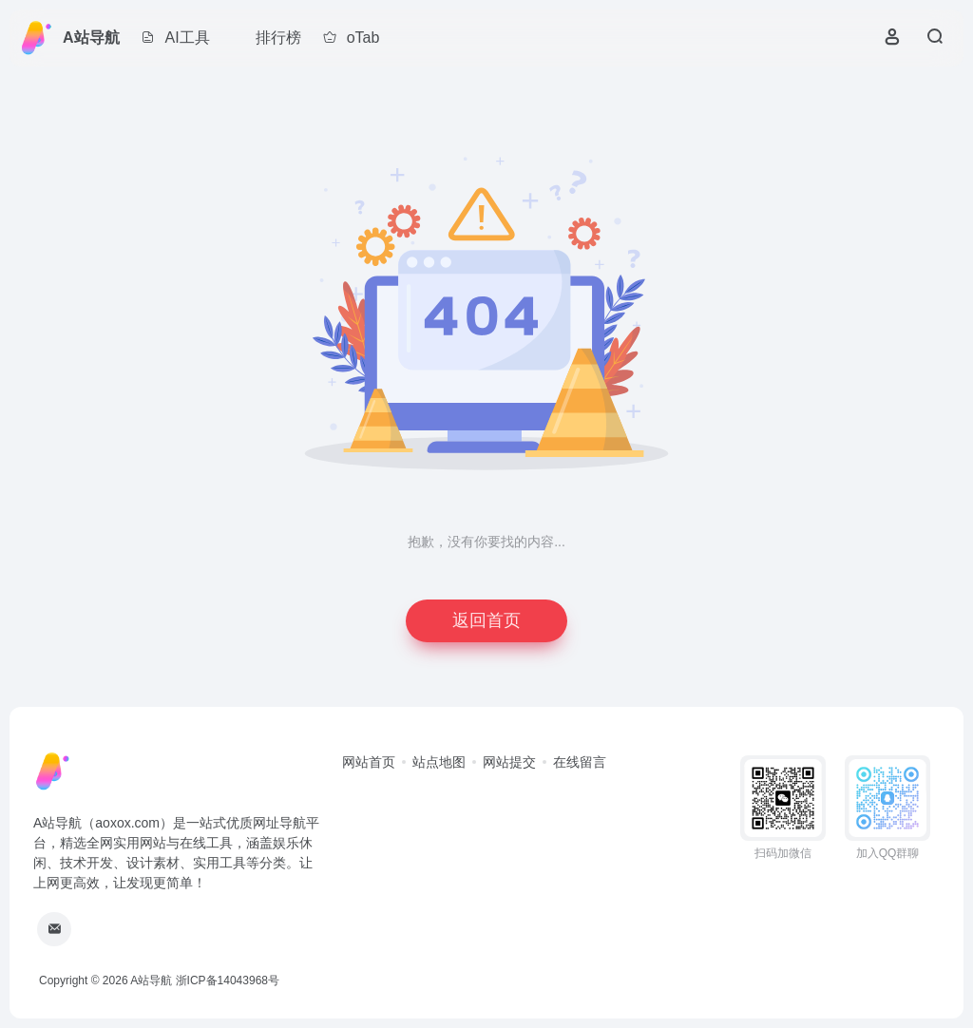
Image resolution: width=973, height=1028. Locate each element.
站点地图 (439, 762)
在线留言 (579, 762)
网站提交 (509, 762)
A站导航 (91, 37)
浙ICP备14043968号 (227, 980)
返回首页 (486, 620)
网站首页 (368, 762)
